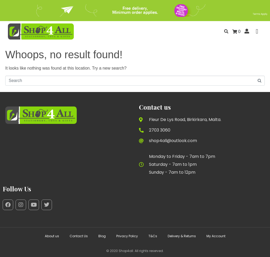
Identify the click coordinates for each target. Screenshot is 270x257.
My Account (215, 236)
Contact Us (79, 236)
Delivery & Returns (182, 236)
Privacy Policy (127, 236)
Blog (102, 236)
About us (52, 236)
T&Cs (152, 236)
